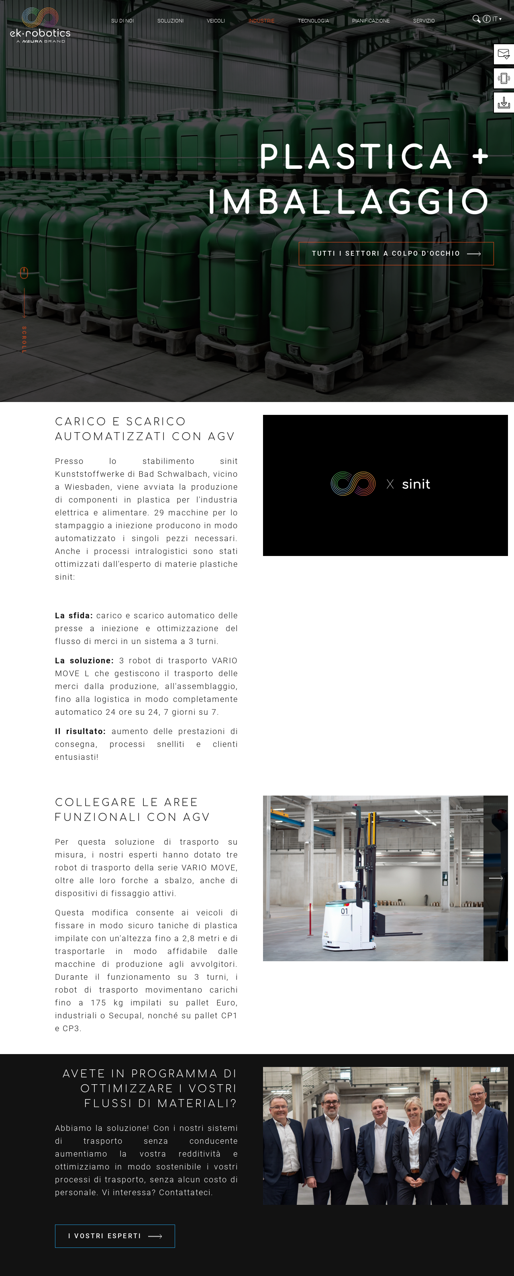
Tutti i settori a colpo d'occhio (386, 253)
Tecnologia (313, 21)
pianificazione (371, 21)
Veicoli (216, 21)
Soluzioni (170, 21)
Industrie (261, 21)
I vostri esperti (105, 1236)
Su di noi (122, 21)
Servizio (424, 21)
